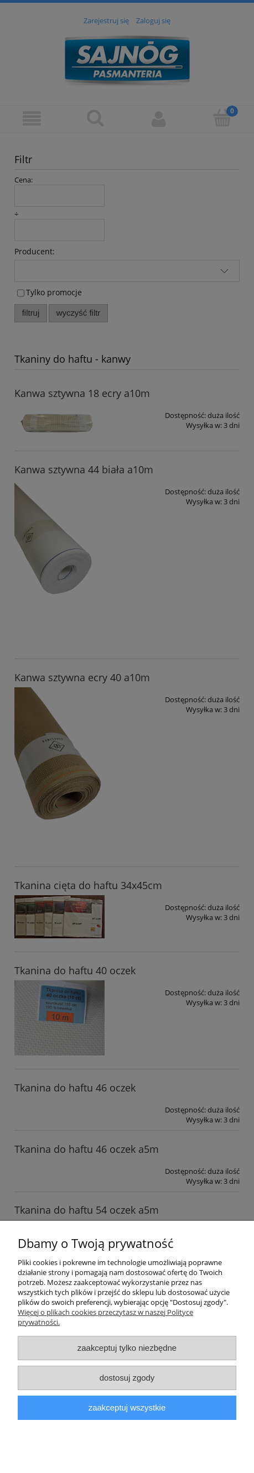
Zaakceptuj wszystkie (127, 1407)
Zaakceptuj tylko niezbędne (127, 1347)
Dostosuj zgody (127, 1377)
